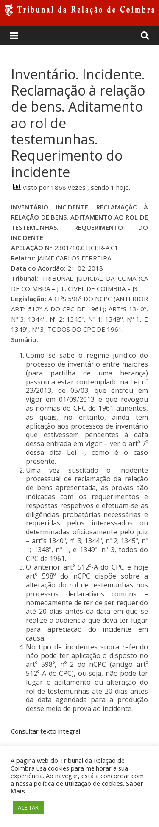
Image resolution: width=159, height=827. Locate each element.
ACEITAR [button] (28, 807)
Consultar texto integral (45, 731)
